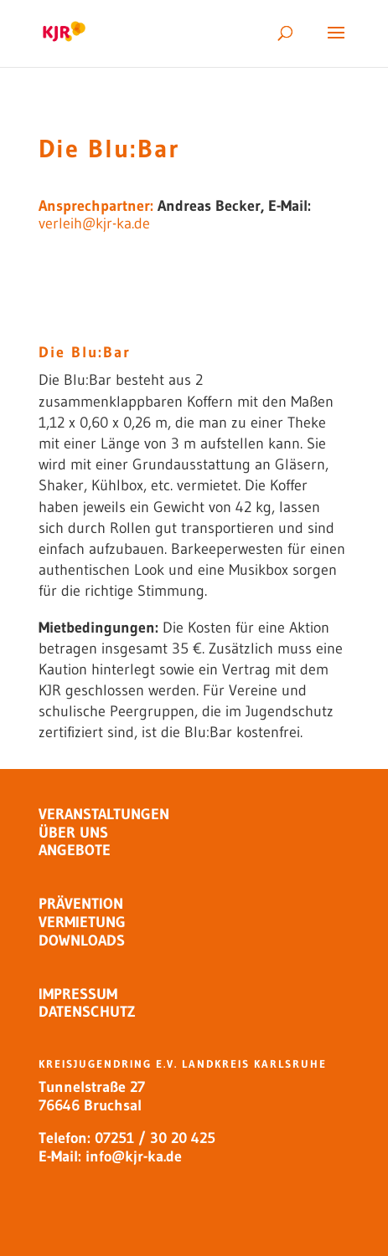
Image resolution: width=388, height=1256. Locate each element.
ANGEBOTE (75, 850)
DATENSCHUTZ (87, 1011)
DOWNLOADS (82, 940)
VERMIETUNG (82, 922)
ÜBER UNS (73, 832)
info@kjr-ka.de (133, 1156)
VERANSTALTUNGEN (104, 814)
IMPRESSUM (78, 994)
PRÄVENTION (81, 904)
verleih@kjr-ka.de (94, 223)
